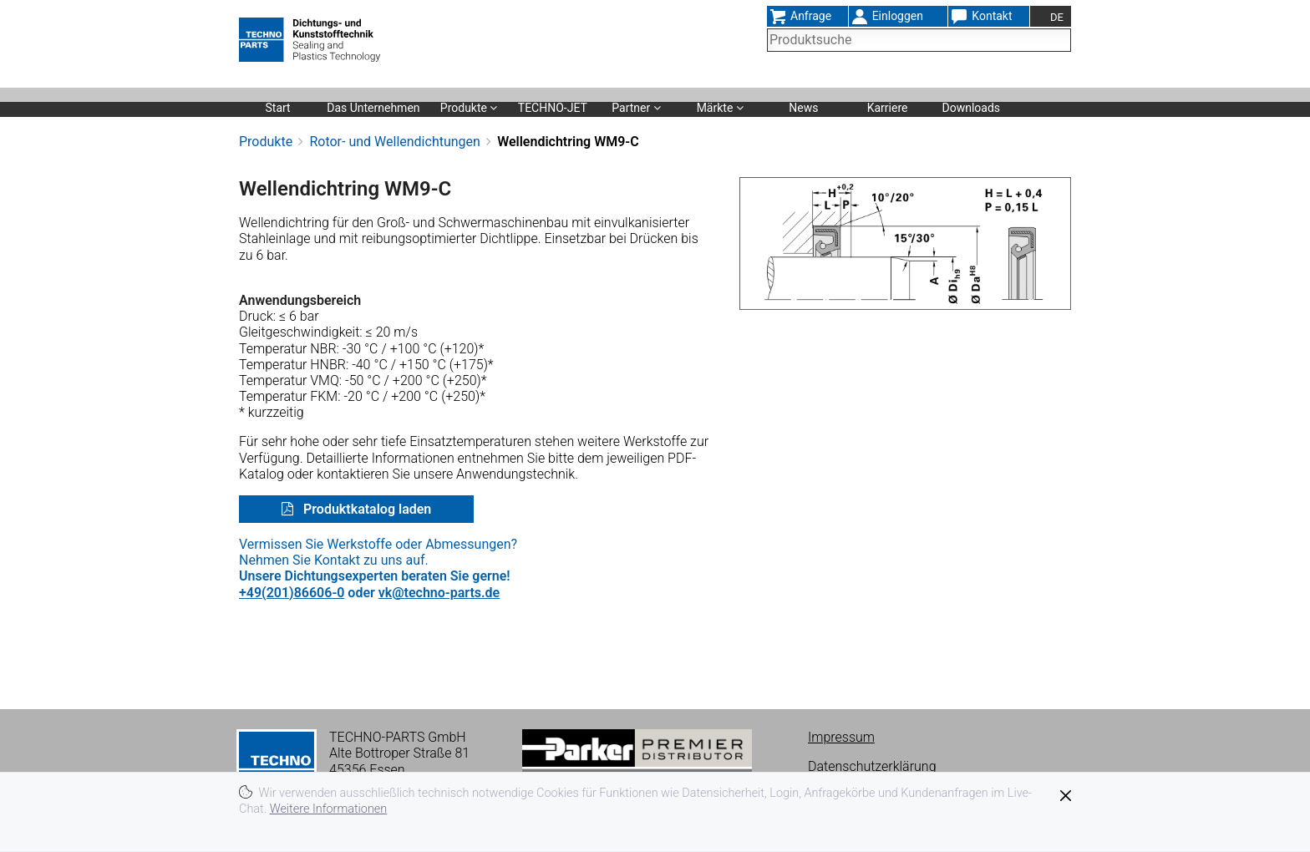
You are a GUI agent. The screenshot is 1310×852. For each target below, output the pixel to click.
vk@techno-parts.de (439, 593)
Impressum (841, 737)
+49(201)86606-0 (291, 593)
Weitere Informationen (329, 809)
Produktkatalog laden (365, 509)
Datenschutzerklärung (872, 766)
